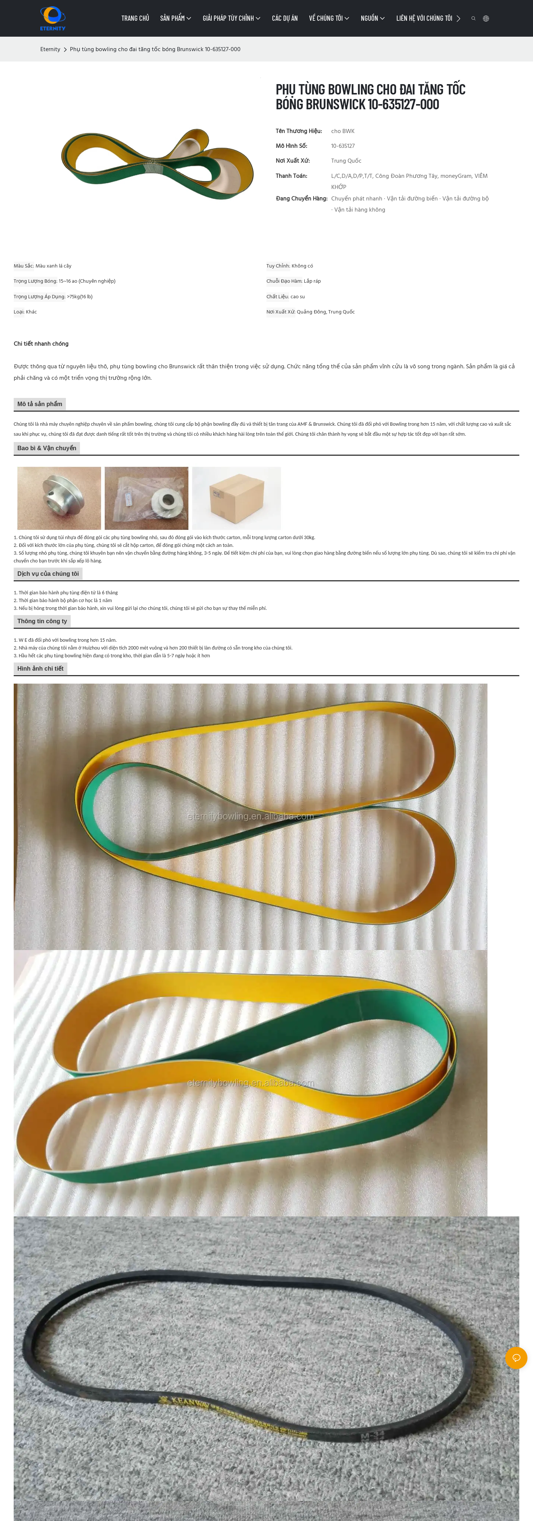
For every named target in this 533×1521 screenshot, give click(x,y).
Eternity (50, 49)
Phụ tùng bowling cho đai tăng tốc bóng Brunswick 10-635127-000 (155, 49)
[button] (458, 18)
